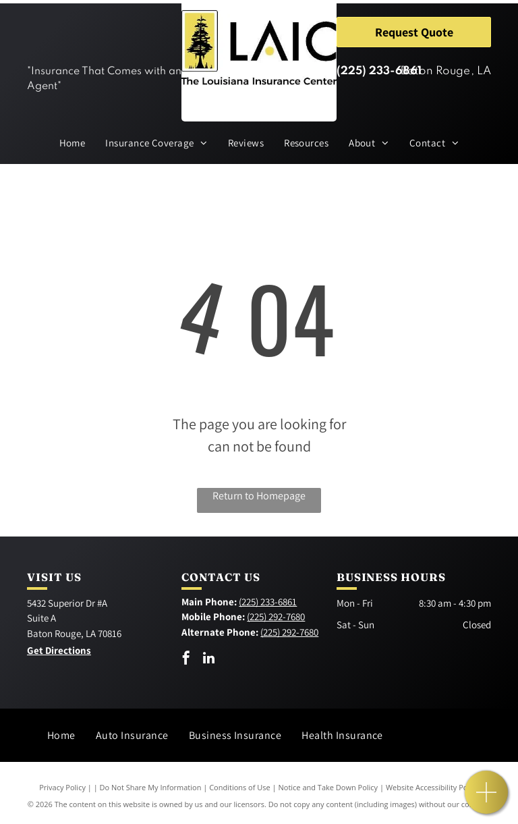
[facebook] (186, 659)
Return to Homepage (259, 496)
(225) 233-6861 (379, 71)
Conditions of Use (239, 787)
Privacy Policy (62, 787)
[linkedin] (208, 659)
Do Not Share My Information (151, 787)
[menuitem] (72, 143)
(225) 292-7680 (276, 616)
